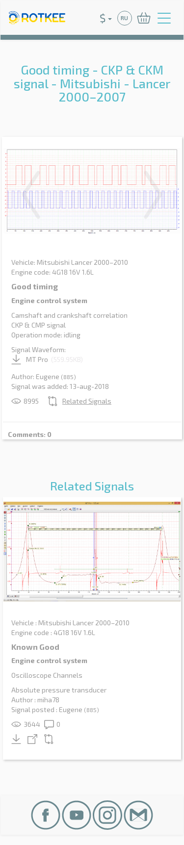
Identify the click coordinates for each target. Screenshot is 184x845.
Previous (31, 195)
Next (153, 195)
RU (124, 18)
